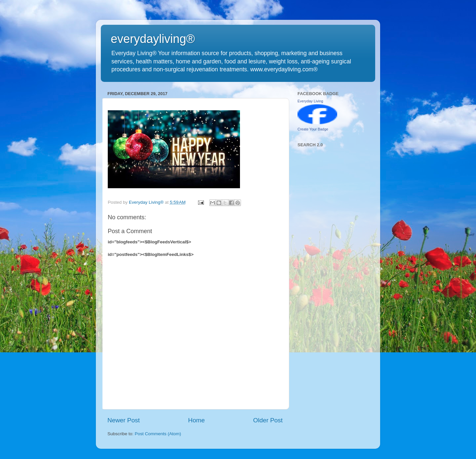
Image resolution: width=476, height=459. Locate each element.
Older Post (268, 420)
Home (196, 420)
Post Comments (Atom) (158, 433)
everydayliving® (153, 39)
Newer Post (123, 420)
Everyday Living (310, 101)
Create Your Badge (313, 129)
